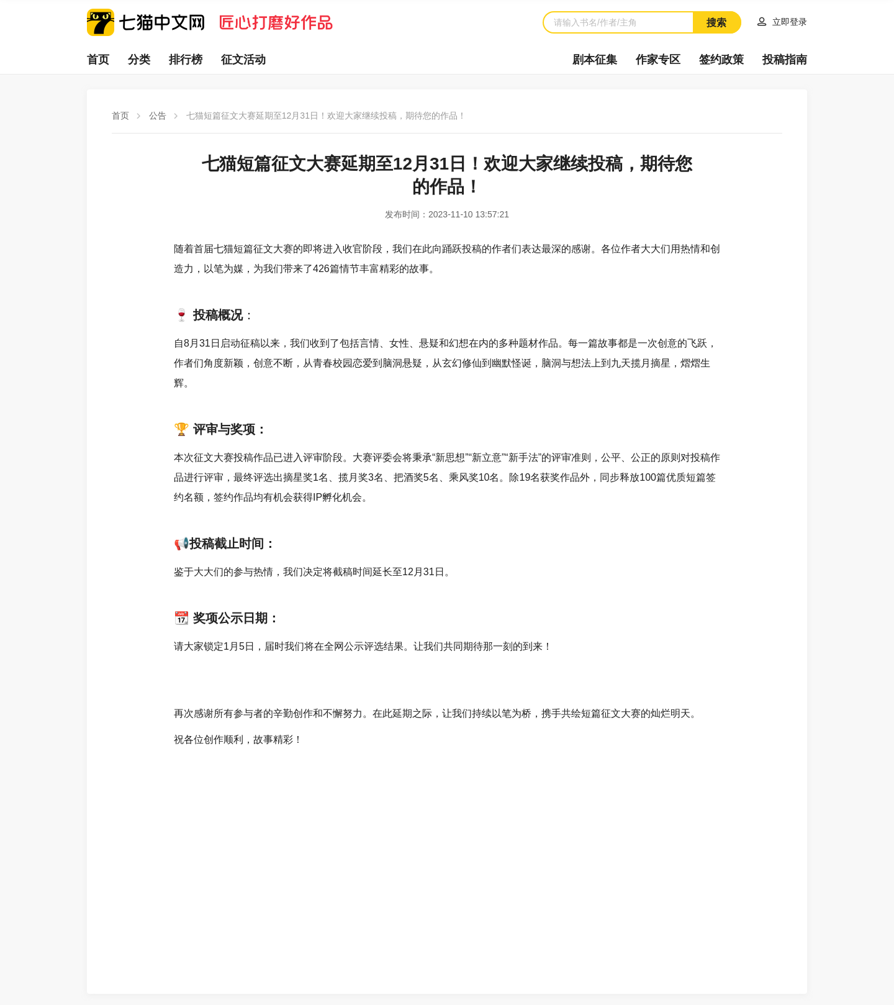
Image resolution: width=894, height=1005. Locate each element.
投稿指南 (784, 59)
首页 (98, 59)
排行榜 (185, 59)
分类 (139, 59)
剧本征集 (594, 59)
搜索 (716, 22)
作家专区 (658, 59)
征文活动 (243, 59)
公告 (157, 116)
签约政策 (721, 59)
